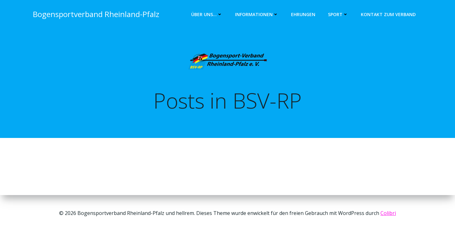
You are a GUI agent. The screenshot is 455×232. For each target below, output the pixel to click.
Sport (338, 14)
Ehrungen (303, 14)
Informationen (256, 14)
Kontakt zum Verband (388, 14)
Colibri (388, 213)
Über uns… (206, 14)
